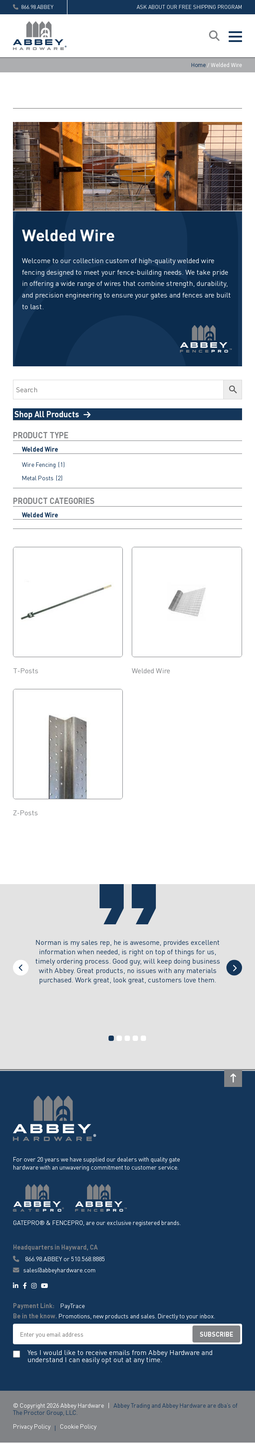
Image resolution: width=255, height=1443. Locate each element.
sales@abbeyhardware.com (54, 1270)
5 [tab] (143, 1038)
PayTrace (72, 1306)
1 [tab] (111, 1038)
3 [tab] (127, 1038)
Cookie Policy (78, 1426)
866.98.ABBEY (43, 1259)
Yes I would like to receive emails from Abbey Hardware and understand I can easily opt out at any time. (120, 1356)
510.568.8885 (88, 1259)
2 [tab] (119, 1038)
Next (234, 968)
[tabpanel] (127, 970)
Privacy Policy (31, 1426)
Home (198, 65)
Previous (21, 968)
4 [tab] (135, 1038)
